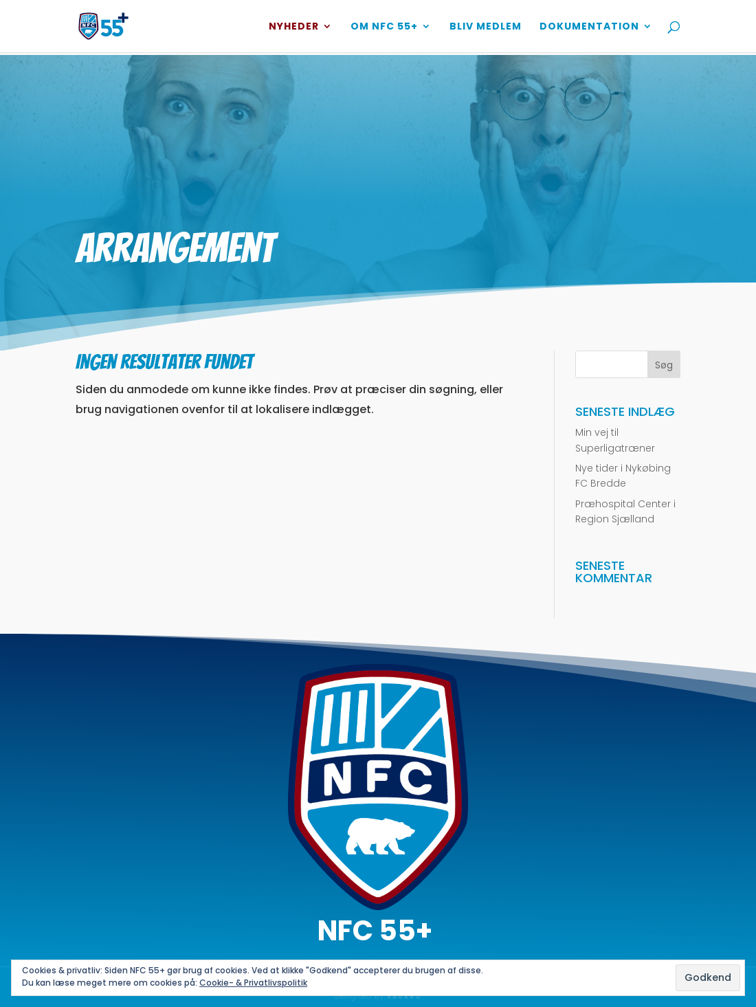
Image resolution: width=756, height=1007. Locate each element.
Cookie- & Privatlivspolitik (253, 982)
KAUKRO (404, 997)
